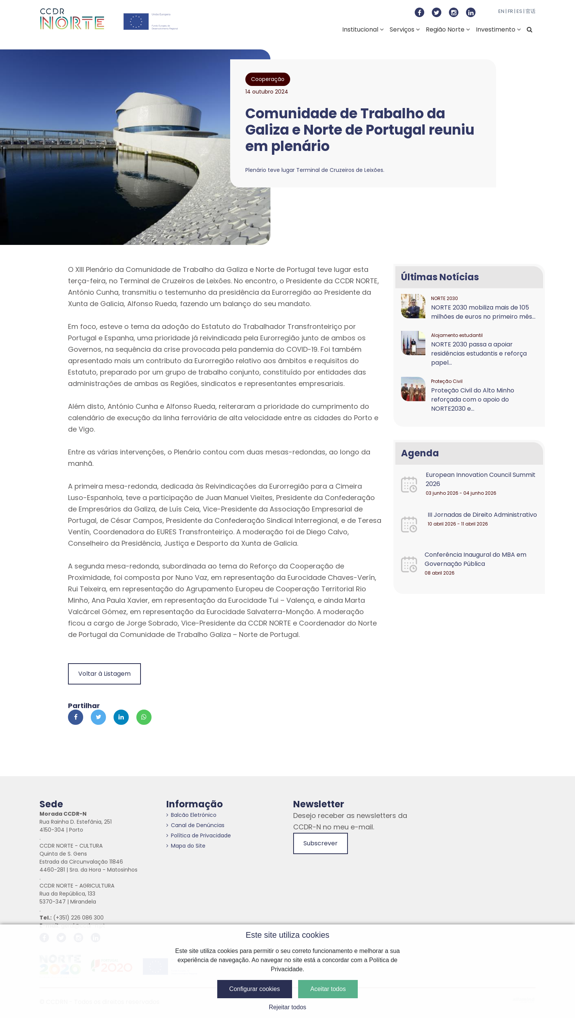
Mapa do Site (185, 846)
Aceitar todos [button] (328, 989)
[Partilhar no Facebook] (75, 717)
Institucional (363, 29)
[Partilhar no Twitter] (98, 717)
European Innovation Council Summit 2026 (481, 479)
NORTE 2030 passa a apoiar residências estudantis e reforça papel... (479, 353)
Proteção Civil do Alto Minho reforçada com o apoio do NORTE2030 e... (472, 399)
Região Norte (448, 29)
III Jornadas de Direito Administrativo (482, 514)
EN (501, 11)
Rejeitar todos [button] (287, 1007)
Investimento (498, 29)
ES (519, 11)
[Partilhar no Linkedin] (121, 717)
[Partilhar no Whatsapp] (144, 717)
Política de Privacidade (198, 835)
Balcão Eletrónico (191, 815)
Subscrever (320, 843)
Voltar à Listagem (104, 673)
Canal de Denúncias (195, 825)
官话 (531, 11)
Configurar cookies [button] (254, 989)
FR (510, 11)
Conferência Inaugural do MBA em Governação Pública (475, 559)
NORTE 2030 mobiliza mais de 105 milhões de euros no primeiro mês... (483, 312)
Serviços (405, 29)
